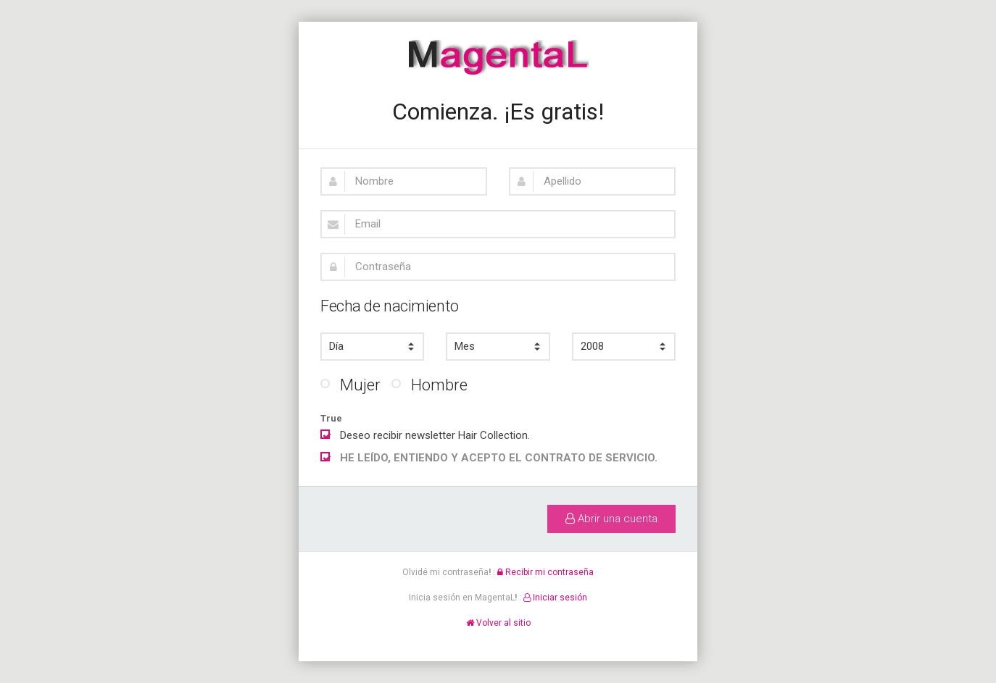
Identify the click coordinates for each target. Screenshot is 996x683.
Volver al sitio (498, 623)
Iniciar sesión (555, 597)
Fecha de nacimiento (389, 306)
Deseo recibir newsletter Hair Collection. (425, 434)
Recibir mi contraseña (545, 572)
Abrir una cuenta (611, 518)
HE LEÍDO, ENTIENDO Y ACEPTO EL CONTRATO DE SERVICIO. (498, 457)
